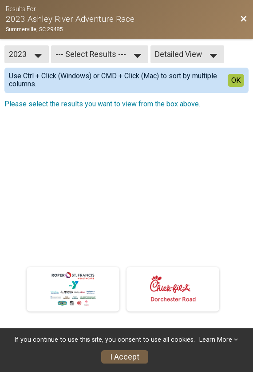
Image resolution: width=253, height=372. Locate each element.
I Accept (124, 356)
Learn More (215, 340)
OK (236, 80)
